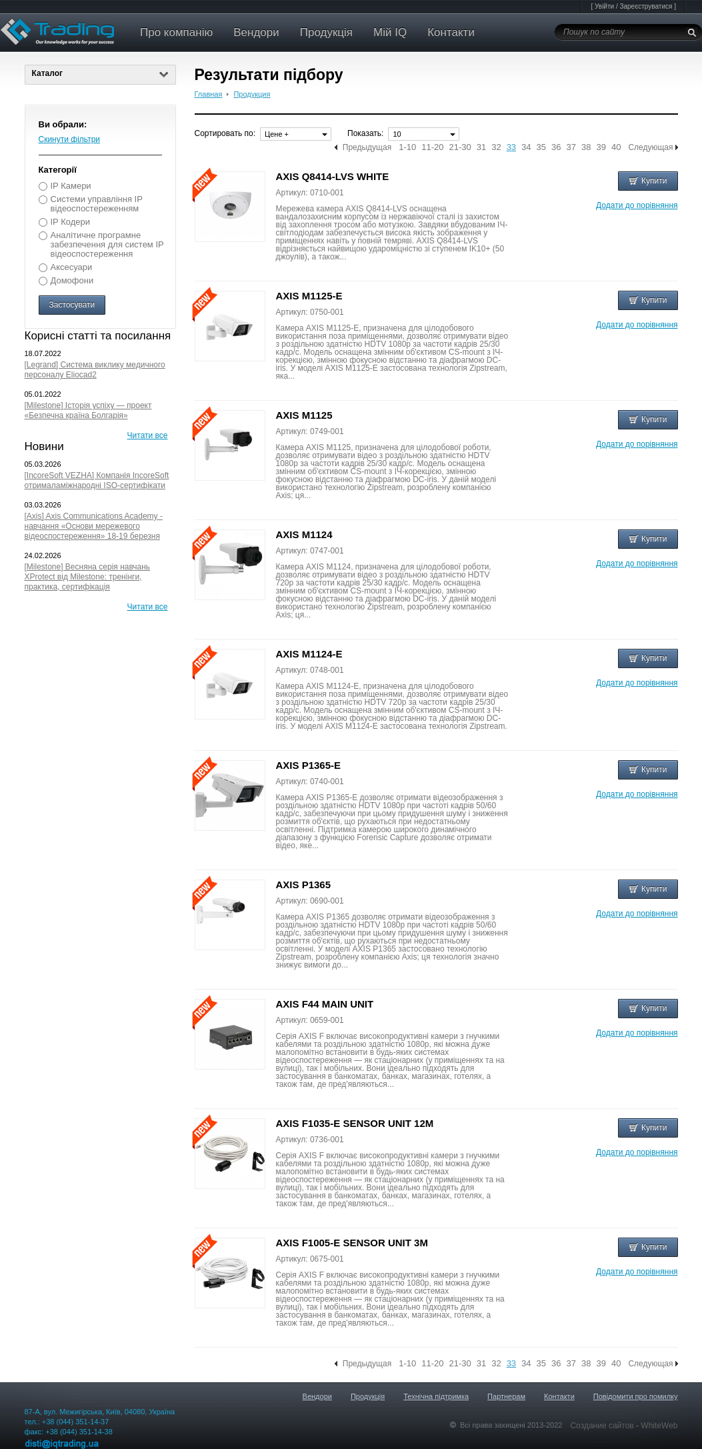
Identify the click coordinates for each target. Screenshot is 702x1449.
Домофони (72, 280)
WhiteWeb (659, 1425)
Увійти (604, 6)
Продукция (251, 94)
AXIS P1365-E (308, 765)
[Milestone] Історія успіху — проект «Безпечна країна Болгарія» (88, 410)
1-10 (407, 147)
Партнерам (506, 1396)
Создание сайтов (603, 1425)
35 (541, 147)
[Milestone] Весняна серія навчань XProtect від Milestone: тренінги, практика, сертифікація (88, 576)
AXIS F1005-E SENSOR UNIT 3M (352, 1242)
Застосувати (72, 304)
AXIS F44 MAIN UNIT (325, 1004)
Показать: (365, 133)
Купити (648, 180)
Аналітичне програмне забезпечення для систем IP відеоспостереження (107, 244)
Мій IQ (390, 32)
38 (586, 147)
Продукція (326, 32)
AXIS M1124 (304, 534)
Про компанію (176, 32)
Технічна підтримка (436, 1396)
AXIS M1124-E (309, 653)
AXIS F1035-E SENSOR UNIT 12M (355, 1123)
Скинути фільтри (70, 139)
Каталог (100, 73)
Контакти (451, 32)
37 (571, 147)
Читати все (147, 435)
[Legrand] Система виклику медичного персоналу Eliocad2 (95, 369)
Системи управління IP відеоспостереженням (97, 203)
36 (556, 147)
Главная (209, 94)
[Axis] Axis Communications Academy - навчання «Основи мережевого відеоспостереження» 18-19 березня (94, 526)
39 (600, 147)
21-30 (460, 147)
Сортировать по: (225, 133)
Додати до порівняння (636, 205)
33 (511, 147)
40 (616, 147)
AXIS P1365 (303, 884)
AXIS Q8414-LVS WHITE (332, 176)
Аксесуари (72, 267)
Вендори (256, 32)
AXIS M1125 (304, 415)
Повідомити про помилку (635, 1396)
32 (496, 147)
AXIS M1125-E (309, 295)
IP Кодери (70, 222)
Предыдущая (367, 147)
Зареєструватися (645, 6)
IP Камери (71, 186)
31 (481, 147)
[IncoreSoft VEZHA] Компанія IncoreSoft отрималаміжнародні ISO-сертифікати (97, 480)
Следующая (650, 147)
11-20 (432, 147)
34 (526, 147)
